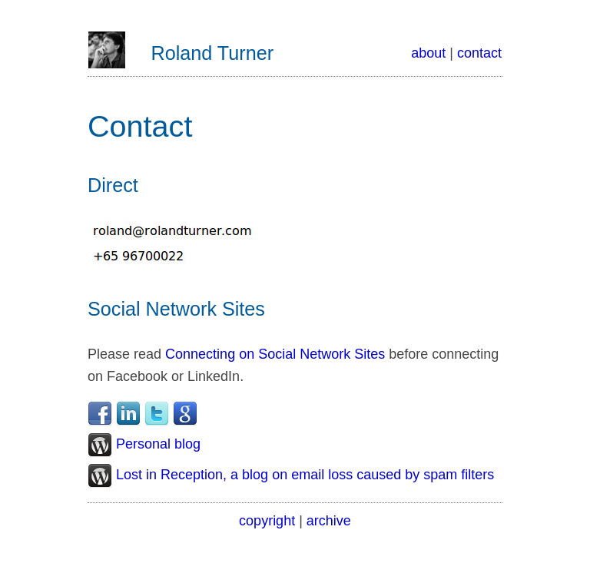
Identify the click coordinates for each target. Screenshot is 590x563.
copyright (267, 520)
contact (479, 53)
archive (329, 520)
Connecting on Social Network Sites (275, 354)
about (428, 53)
